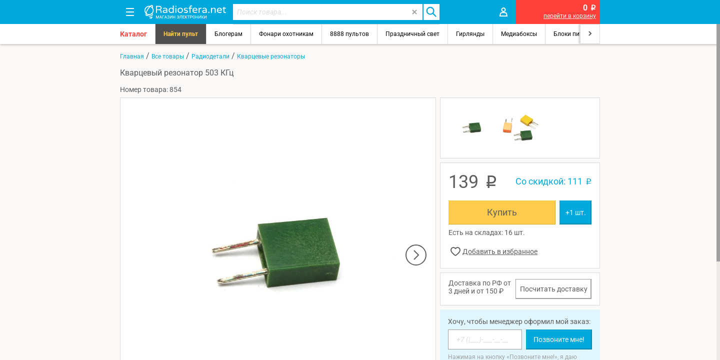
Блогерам (228, 34)
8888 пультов (349, 34)
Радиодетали (211, 56)
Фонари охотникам (286, 34)
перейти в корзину (570, 16)
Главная (132, 56)
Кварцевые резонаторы (271, 56)
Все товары (168, 56)
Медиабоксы (519, 34)
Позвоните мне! (559, 340)
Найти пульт (181, 34)
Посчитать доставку (554, 289)
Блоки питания (575, 34)
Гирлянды (470, 34)
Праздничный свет (413, 34)
